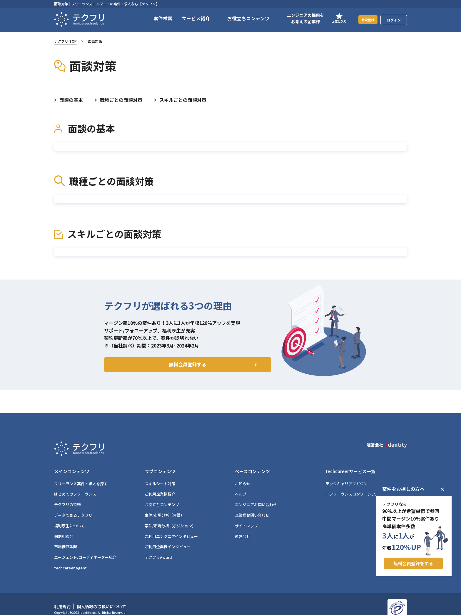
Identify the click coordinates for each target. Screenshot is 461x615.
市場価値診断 (65, 537)
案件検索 (155, 18)
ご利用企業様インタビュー (168, 537)
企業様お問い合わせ (252, 506)
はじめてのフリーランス (75, 485)
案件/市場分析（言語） (164, 506)
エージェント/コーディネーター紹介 (85, 548)
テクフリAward (158, 548)
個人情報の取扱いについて (101, 597)
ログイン (394, 19)
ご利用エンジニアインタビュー (171, 527)
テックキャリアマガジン (346, 474)
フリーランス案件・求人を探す (81, 474)
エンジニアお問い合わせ (256, 495)
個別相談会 (63, 527)
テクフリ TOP (65, 41)
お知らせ (242, 474)
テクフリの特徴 (67, 495)
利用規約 (62, 597)
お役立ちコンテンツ (162, 495)
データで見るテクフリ (73, 506)
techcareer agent (70, 558)
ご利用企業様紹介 (160, 485)
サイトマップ (246, 516)
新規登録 (364, 19)
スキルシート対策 (160, 474)
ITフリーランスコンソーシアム (352, 485)
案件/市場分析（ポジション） (170, 516)
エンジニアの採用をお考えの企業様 (298, 18)
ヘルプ (240, 485)
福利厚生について (69, 516)
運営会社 (242, 527)
